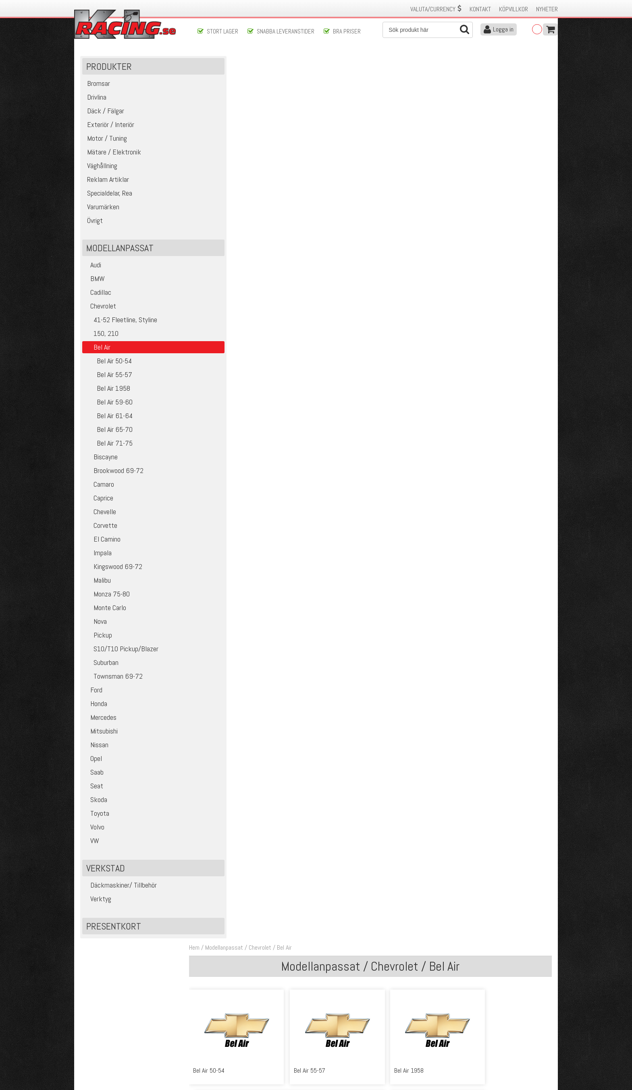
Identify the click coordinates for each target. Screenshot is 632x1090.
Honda (96, 707)
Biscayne (101, 460)
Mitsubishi (101, 734)
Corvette (101, 529)
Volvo (95, 830)
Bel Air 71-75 (109, 446)
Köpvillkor (513, 9)
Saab (94, 775)
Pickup (98, 638)
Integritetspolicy (217, 1050)
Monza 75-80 (107, 597)
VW (92, 844)
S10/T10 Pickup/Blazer (122, 652)
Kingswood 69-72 (114, 570)
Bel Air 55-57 (109, 378)
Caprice (99, 501)
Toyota (97, 816)
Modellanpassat (235, 64)
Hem (205, 64)
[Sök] (428, 30)
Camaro (99, 487)
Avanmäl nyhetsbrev (102, 1058)
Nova (96, 624)
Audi (93, 268)
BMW (95, 282)
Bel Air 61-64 (109, 419)
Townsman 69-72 (114, 679)
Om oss (329, 1016)
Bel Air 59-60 (109, 405)
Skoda (96, 803)
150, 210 (102, 337)
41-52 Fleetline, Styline (121, 323)
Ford (94, 693)
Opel (93, 762)
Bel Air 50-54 (108, 364)
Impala (98, 556)
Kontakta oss (213, 1016)
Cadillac (98, 295)
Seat (94, 789)
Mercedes (101, 720)
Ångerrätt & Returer (221, 1041)
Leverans (208, 1033)
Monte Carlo (106, 611)
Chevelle (100, 515)
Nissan (97, 748)
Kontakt (480, 9)
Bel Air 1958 (108, 391)
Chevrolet (100, 309)
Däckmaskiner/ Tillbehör (121, 888)
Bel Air (295, 64)
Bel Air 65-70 (109, 433)
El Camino (103, 542)
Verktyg (98, 902)
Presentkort (114, 929)
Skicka (342, 981)
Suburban (102, 666)
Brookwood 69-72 (114, 474)
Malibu (98, 583)
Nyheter (547, 9)
